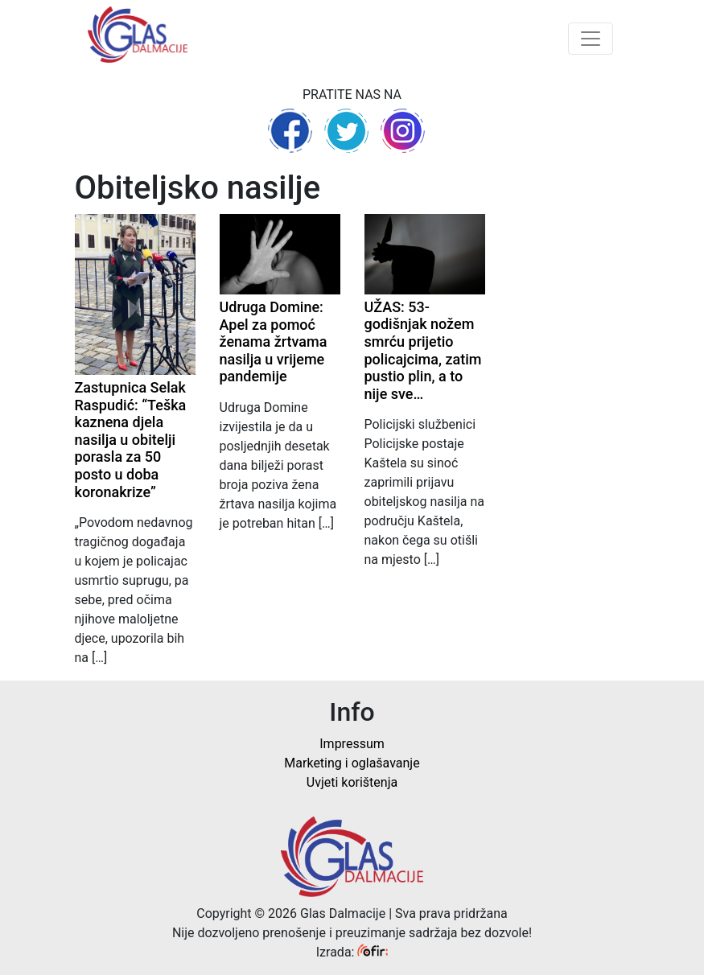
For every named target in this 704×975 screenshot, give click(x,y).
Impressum (352, 743)
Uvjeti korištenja (352, 782)
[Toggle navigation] (590, 39)
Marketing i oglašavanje (351, 763)
